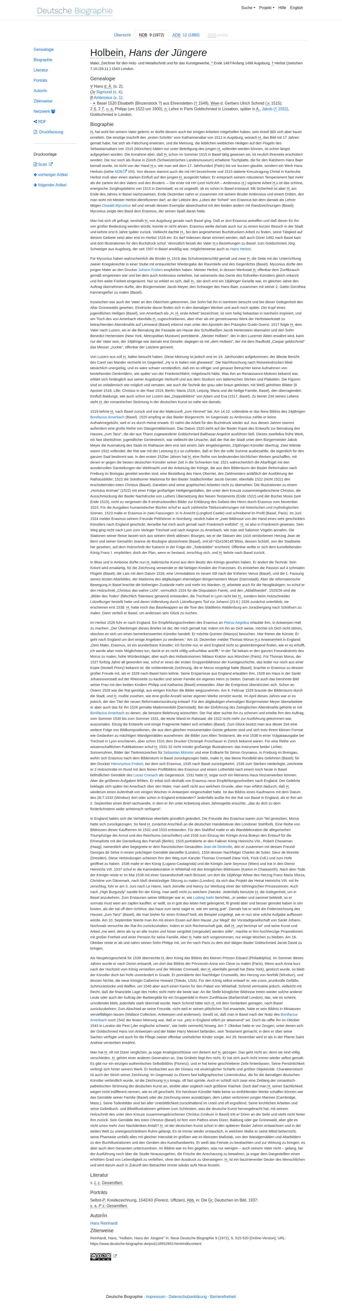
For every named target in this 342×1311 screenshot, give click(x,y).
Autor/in (40, 91)
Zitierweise (43, 101)
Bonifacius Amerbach (107, 417)
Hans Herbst (240, 249)
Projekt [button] (265, 8)
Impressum (155, 1297)
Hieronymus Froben (127, 764)
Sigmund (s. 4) (109, 92)
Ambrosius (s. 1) (108, 98)
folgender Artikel (50, 185)
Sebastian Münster (178, 752)
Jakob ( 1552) (275, 109)
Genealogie (44, 49)
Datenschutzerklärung (188, 1297)
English (296, 8)
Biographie (43, 60)
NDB (118, 172)
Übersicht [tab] (122, 35)
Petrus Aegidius (236, 623)
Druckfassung (48, 132)
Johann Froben (150, 270)
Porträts (40, 80)
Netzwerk (44, 111)
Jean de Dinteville (217, 847)
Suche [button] (246, 8)
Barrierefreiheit (223, 1297)
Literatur (41, 70)
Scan (41, 164)
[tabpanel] (171, 655)
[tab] (151, 35)
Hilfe (282, 8)
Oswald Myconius (116, 205)
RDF (40, 122)
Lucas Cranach (145, 775)
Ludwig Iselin (203, 898)
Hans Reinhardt (104, 1223)
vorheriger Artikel (51, 175)
